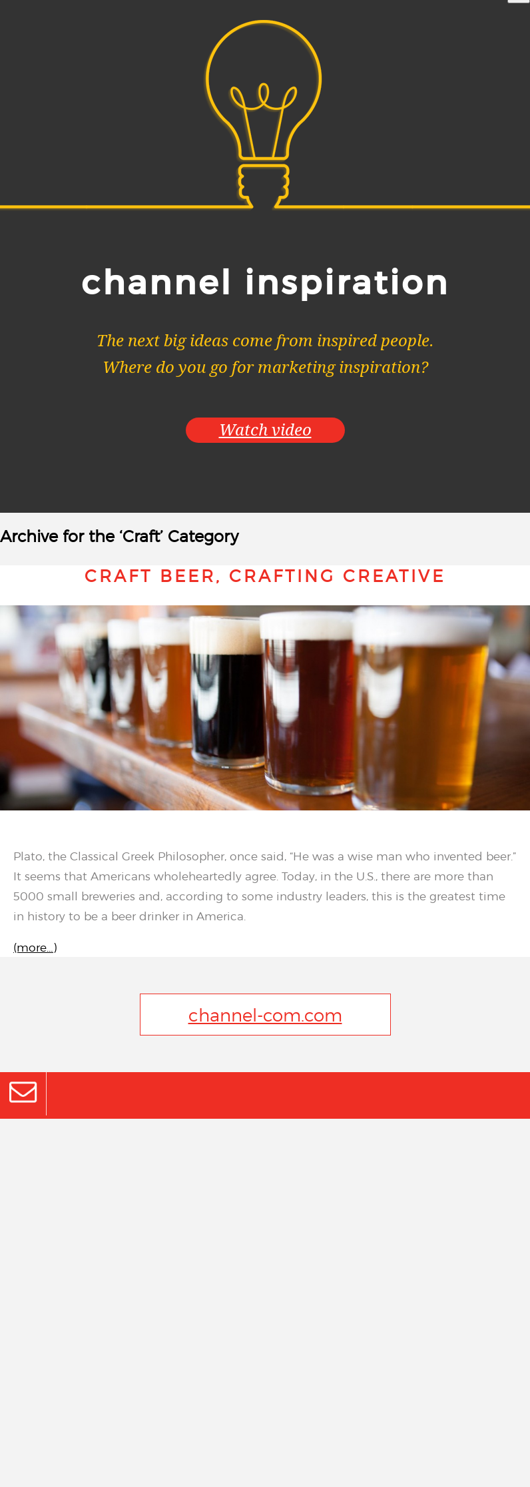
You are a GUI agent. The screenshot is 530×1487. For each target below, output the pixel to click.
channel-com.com (265, 1014)
